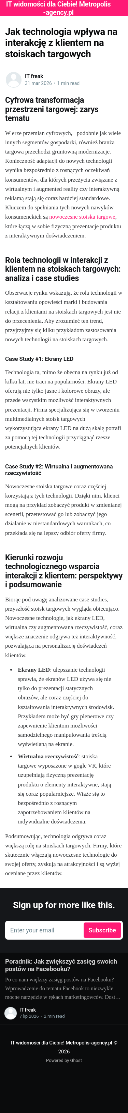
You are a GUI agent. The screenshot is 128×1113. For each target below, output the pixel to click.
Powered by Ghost (64, 1060)
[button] (117, 8)
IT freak (34, 76)
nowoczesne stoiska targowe (82, 217)
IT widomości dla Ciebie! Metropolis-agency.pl (61, 1043)
